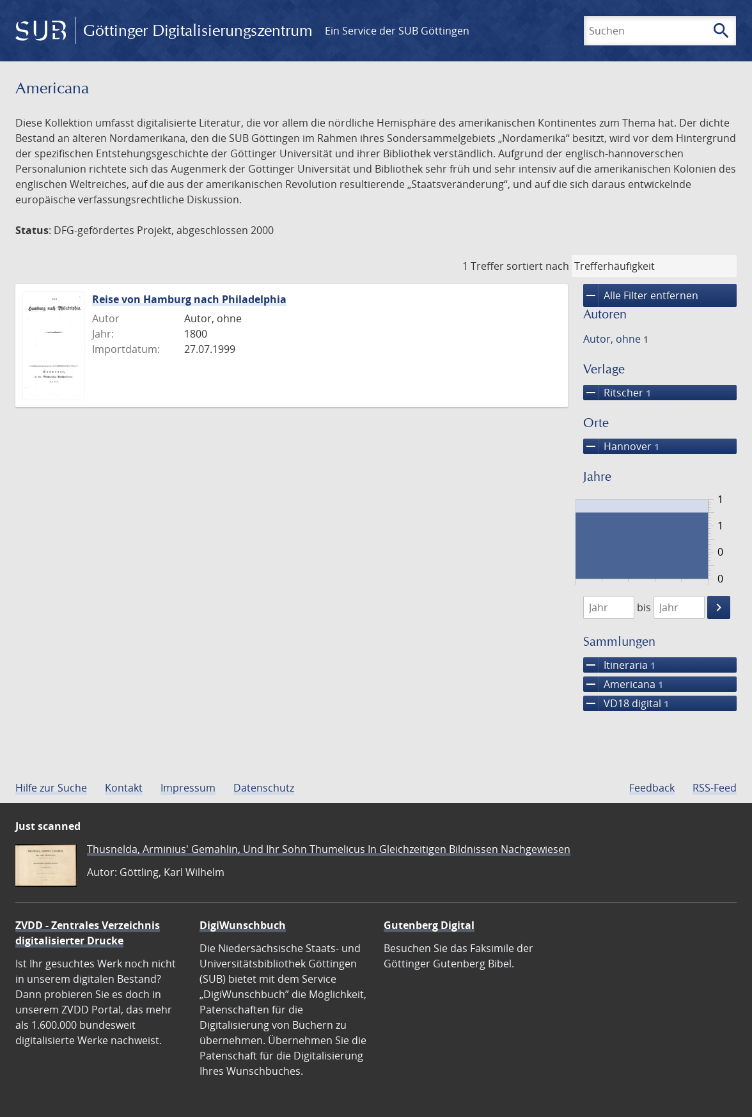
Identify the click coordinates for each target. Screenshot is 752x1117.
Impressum (188, 788)
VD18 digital (626, 703)
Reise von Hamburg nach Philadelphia (189, 299)
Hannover (621, 446)
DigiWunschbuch (243, 925)
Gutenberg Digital (429, 925)
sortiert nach (537, 266)
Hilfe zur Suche (51, 788)
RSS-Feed (715, 788)
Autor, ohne (615, 339)
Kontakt (124, 788)
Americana (623, 684)
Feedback (652, 788)
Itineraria (619, 665)
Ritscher (617, 392)
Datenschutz (263, 788)
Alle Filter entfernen (640, 295)
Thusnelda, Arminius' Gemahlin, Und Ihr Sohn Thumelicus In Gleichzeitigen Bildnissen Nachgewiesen (328, 849)
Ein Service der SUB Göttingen (397, 31)
